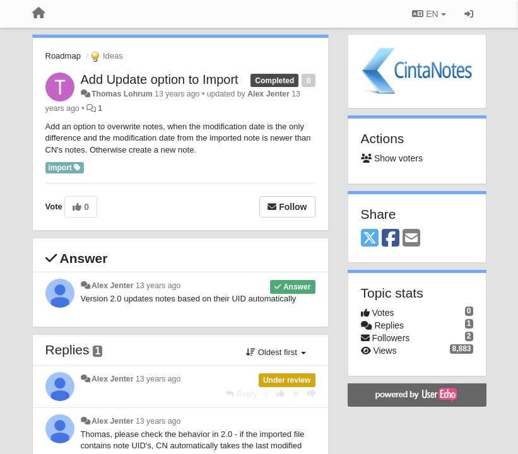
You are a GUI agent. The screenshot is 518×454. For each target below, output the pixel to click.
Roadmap (63, 56)
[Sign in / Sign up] (468, 14)
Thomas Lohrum (122, 94)
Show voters (392, 158)
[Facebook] (390, 239)
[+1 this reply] (280, 394)
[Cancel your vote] (296, 394)
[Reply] (241, 394)
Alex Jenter (268, 94)
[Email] (411, 239)
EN (428, 14)
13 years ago (158, 285)
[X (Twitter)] (370, 239)
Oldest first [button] (275, 352)
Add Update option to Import (159, 79)
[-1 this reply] (311, 394)
